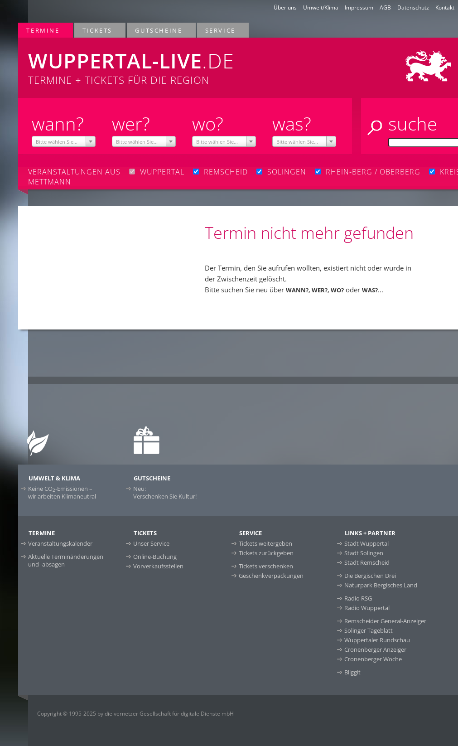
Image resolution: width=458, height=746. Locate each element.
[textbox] (64, 142)
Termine (43, 30)
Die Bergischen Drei (370, 576)
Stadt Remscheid (367, 562)
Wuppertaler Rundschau (377, 640)
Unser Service (151, 543)
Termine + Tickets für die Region (152, 62)
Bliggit (352, 672)
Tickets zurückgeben (266, 553)
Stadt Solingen (363, 553)
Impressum (359, 7)
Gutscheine (159, 30)
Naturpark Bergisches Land (380, 585)
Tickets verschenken (266, 566)
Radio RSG (358, 598)
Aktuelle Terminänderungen (65, 560)
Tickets (97, 30)
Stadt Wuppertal (366, 543)
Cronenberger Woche (373, 659)
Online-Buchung (155, 556)
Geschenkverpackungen (271, 576)
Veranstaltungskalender (60, 543)
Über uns (285, 7)
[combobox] (64, 141)
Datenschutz (413, 7)
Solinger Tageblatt (368, 630)
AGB (385, 7)
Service (221, 30)
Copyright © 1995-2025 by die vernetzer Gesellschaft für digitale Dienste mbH (135, 713)
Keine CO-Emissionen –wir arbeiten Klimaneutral (62, 492)
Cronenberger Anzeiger (375, 649)
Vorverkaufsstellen (158, 566)
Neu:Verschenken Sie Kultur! (165, 492)
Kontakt (444, 7)
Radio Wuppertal (367, 608)
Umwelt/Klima (320, 7)
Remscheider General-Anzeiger (385, 621)
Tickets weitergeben (265, 543)
